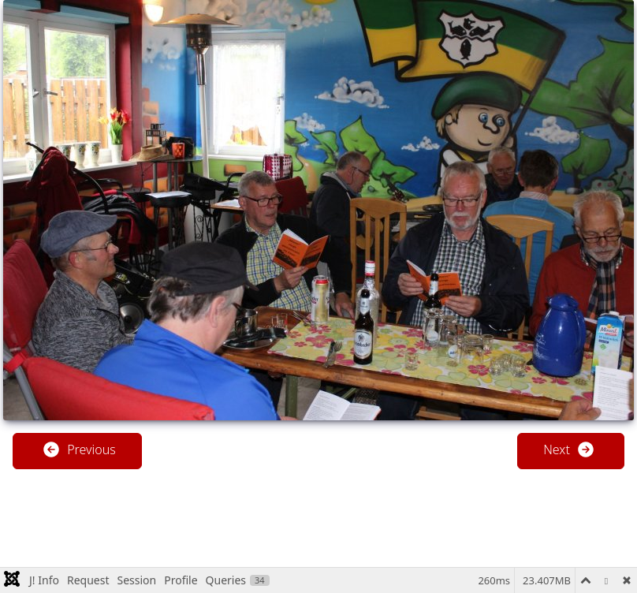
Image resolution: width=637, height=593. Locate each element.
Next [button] (569, 449)
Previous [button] (79, 449)
